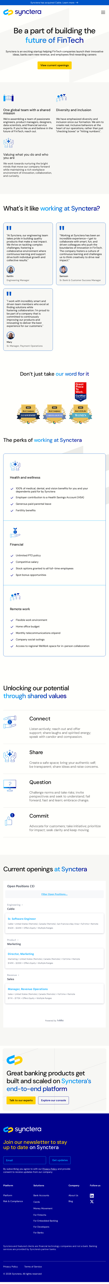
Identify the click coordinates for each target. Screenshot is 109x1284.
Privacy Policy (49, 1168)
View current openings (54, 65)
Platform (7, 1195)
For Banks (38, 1232)
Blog (71, 1201)
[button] (102, 12)
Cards (36, 1201)
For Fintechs (39, 1214)
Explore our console (53, 1100)
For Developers (41, 1226)
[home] (22, 12)
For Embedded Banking (45, 1220)
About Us (73, 1195)
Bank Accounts (41, 1195)
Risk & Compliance (13, 1201)
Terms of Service (33, 1266)
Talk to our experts (21, 1100)
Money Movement (42, 1208)
